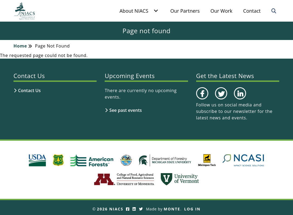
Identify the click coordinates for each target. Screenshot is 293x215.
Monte (172, 208)
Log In (192, 209)
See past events (125, 110)
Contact (252, 11)
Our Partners (185, 11)
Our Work (221, 11)
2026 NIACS (110, 208)
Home (20, 46)
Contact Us (29, 90)
